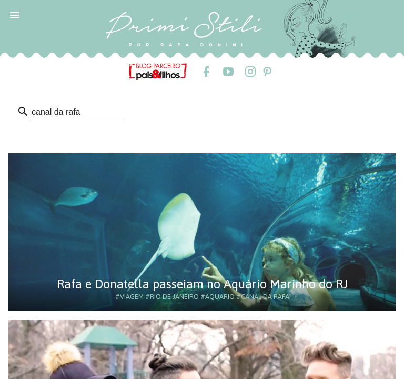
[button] (14, 14)
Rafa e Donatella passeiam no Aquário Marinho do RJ (202, 284)
